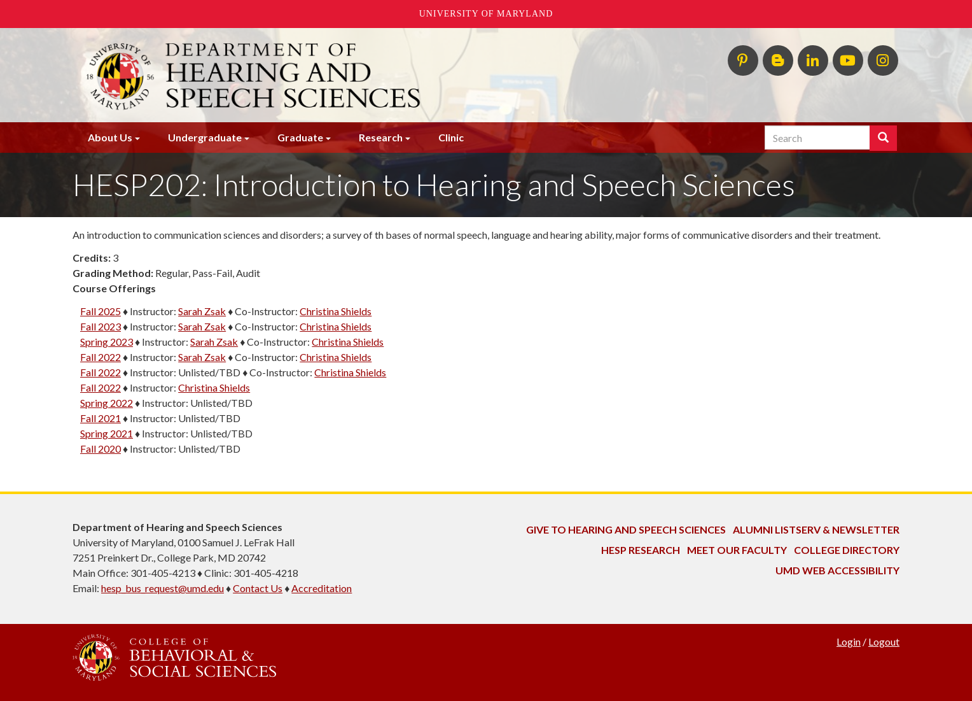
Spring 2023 (106, 342)
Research (381, 137)
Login (849, 641)
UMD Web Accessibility (837, 570)
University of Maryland (486, 13)
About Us (110, 137)
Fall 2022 (100, 357)
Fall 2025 (100, 311)
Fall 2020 (100, 449)
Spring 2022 (106, 403)
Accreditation (321, 588)
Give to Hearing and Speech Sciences (626, 529)
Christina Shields (335, 311)
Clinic (451, 137)
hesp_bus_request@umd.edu (162, 588)
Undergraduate (205, 137)
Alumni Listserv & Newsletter (816, 529)
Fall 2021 (100, 418)
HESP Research (640, 550)
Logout (883, 641)
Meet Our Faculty (737, 550)
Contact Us (257, 588)
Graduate (300, 137)
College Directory (846, 550)
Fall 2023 (100, 326)
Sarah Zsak (202, 311)
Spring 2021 (106, 433)
